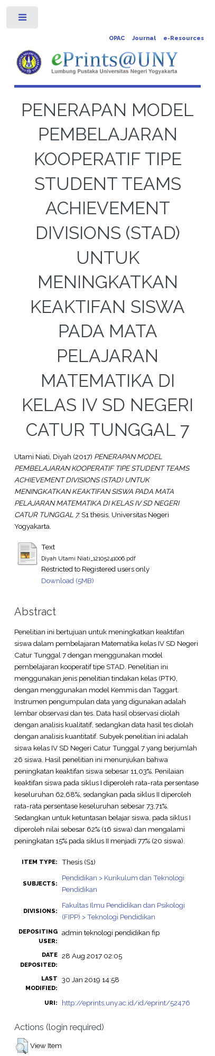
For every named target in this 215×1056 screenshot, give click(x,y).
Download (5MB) (67, 580)
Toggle (23, 20)
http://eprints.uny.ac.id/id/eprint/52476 (126, 1002)
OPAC (117, 38)
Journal (144, 38)
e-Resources (183, 38)
